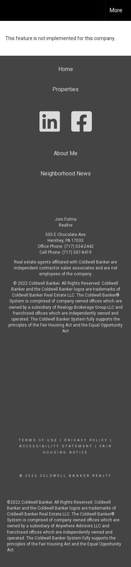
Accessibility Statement (56, 446)
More (115, 10)
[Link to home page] (11, 10)
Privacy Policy (86, 440)
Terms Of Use (38, 440)
